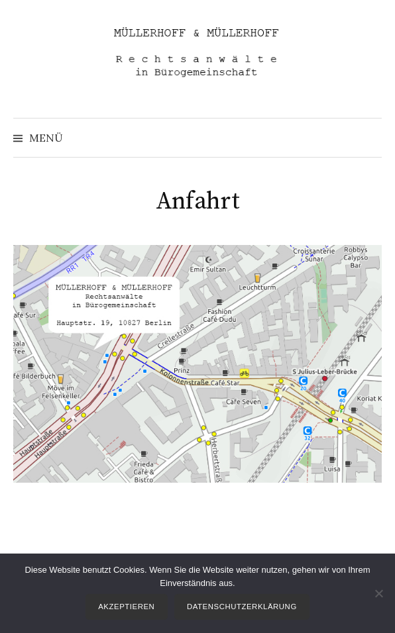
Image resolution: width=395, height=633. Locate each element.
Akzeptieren (126, 606)
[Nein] (378, 593)
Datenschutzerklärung (242, 606)
